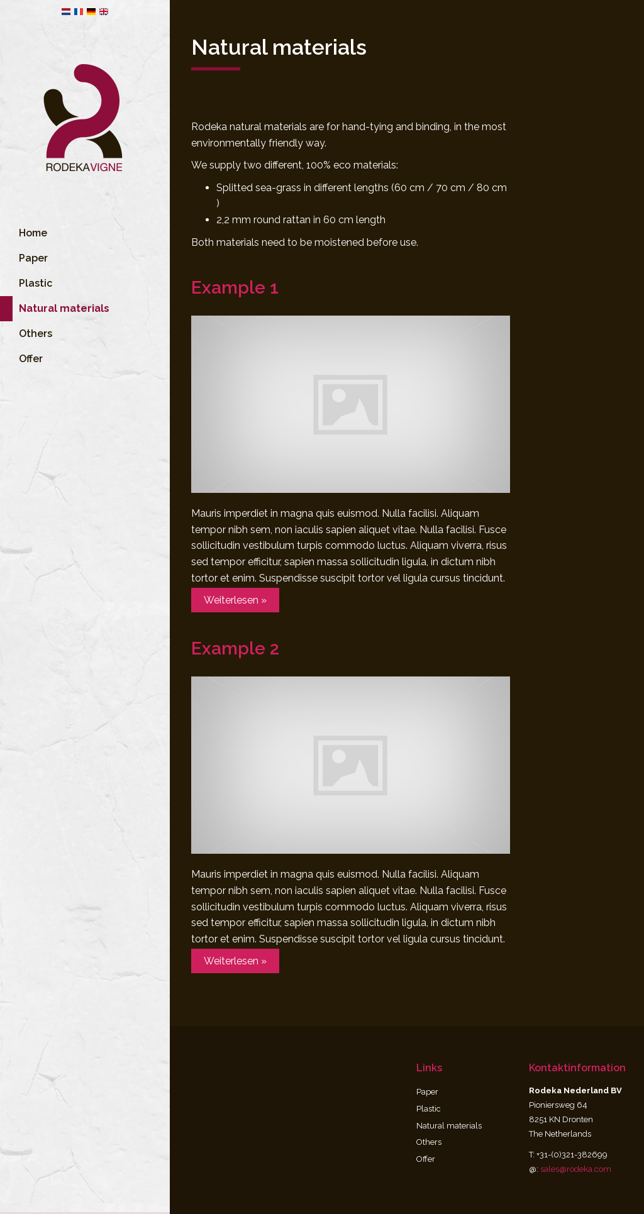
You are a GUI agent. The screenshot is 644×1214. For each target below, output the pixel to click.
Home (33, 249)
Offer (31, 374)
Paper (33, 274)
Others (35, 349)
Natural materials (449, 1125)
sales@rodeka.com (575, 1169)
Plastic (35, 299)
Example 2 (235, 648)
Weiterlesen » (235, 600)
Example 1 (235, 287)
